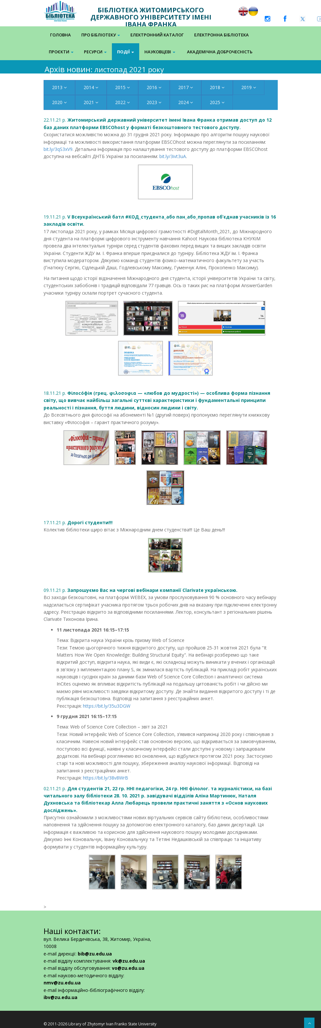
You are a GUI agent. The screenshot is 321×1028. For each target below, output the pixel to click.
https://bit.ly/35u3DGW (106, 706)
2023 (154, 102)
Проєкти (61, 52)
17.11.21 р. (78, 522)
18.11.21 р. (157, 400)
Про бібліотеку (100, 35)
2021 (91, 102)
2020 (59, 102)
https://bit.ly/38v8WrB (105, 778)
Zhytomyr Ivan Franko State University (121, 1024)
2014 (91, 87)
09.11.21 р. (140, 590)
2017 (185, 87)
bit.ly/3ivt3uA (172, 156)
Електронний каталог (157, 35)
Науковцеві (159, 52)
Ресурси (95, 52)
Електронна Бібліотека (221, 35)
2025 (217, 102)
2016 (154, 87)
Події (125, 52)
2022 (122, 102)
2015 (122, 87)
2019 (248, 87)
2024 (185, 102)
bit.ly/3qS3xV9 (58, 149)
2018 (217, 87)
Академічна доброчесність (219, 52)
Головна (60, 35)
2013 (59, 87)
